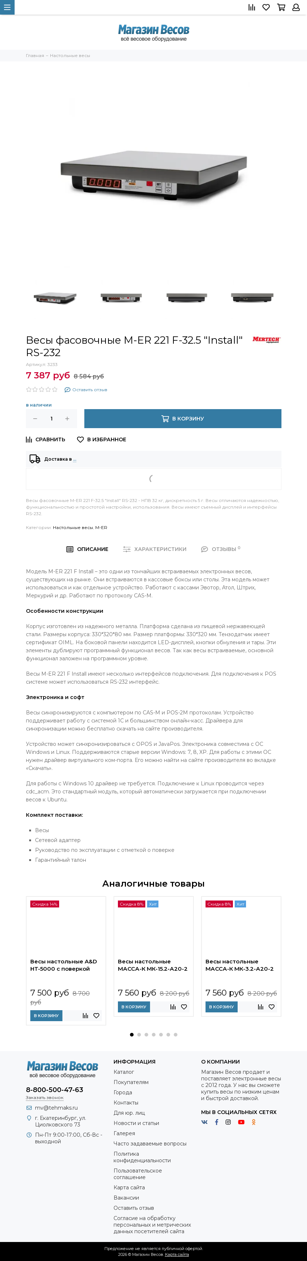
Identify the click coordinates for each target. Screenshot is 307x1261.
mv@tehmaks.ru (56, 1108)
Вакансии (126, 1197)
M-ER (101, 527)
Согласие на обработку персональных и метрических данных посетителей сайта (152, 1225)
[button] (132, 1035)
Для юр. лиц (129, 1113)
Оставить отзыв (134, 1208)
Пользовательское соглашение (138, 1174)
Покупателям (131, 1082)
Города (123, 1092)
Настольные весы (73, 527)
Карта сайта (129, 1187)
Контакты (126, 1102)
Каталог (124, 1072)
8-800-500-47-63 (54, 1090)
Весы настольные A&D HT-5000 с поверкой (63, 965)
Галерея (124, 1133)
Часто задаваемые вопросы (150, 1143)
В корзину (46, 1015)
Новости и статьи (136, 1123)
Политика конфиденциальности (142, 1157)
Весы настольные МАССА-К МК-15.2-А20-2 (153, 965)
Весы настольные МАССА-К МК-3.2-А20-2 (240, 965)
